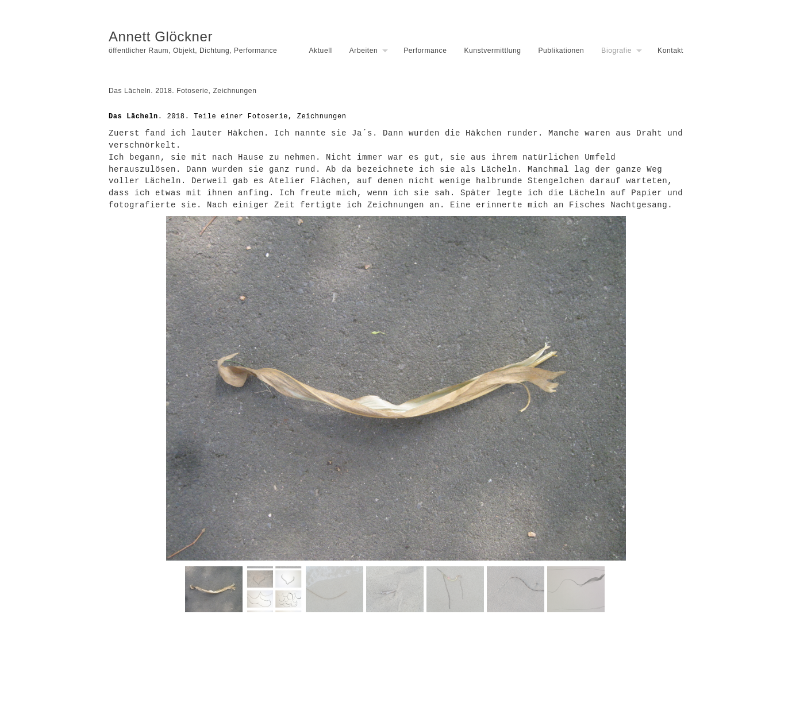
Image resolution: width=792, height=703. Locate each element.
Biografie (616, 51)
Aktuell (320, 51)
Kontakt (670, 51)
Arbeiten (363, 51)
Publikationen (561, 51)
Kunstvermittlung (492, 51)
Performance (425, 51)
